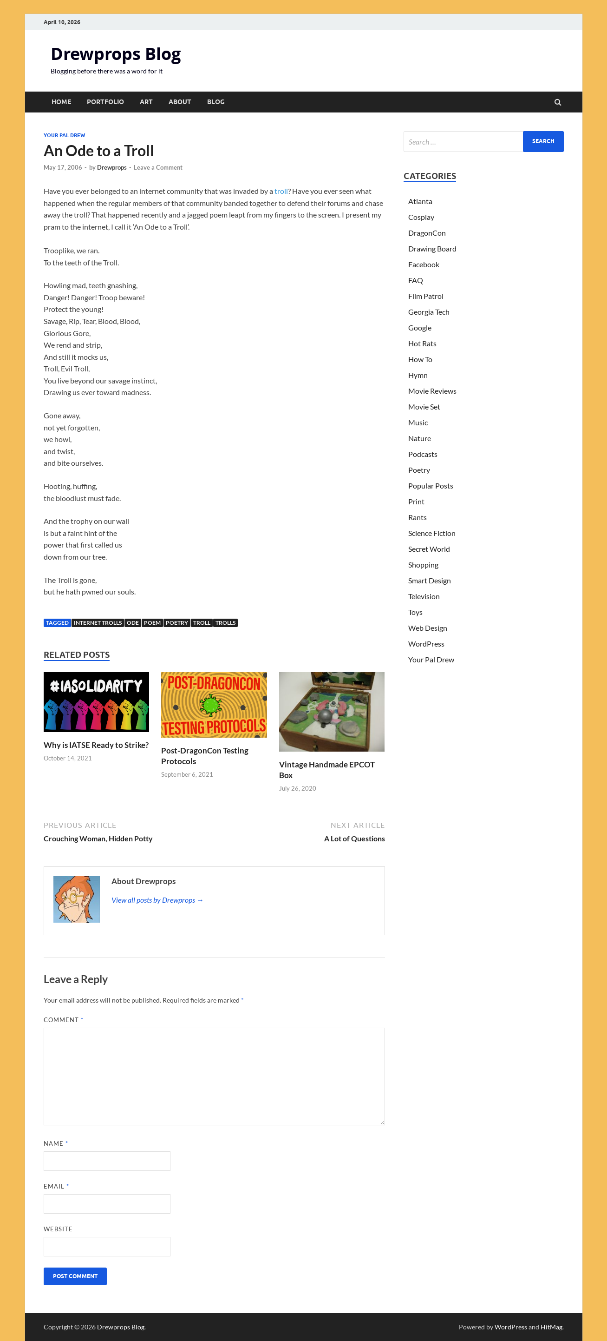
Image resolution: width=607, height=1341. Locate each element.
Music (418, 422)
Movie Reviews (432, 390)
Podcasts (422, 453)
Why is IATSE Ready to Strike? (96, 745)
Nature (419, 438)
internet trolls (98, 622)
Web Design (427, 627)
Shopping (423, 564)
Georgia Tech (429, 311)
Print (416, 501)
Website (58, 1229)
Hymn (418, 374)
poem (152, 622)
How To (420, 359)
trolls (225, 622)
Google (419, 327)
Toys (415, 612)
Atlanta (420, 201)
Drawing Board (432, 248)
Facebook (423, 264)
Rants (417, 517)
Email (56, 1186)
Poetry (177, 622)
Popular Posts (430, 485)
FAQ (415, 280)
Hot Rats (422, 343)
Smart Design (429, 580)
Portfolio (105, 102)
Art (146, 102)
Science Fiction (432, 532)
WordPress (426, 643)
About (180, 102)
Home (61, 102)
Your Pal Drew (64, 135)
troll (281, 190)
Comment (64, 1020)
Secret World (429, 548)
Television (424, 596)
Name (56, 1143)
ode (133, 622)
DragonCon (427, 232)
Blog (216, 102)
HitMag (551, 1327)
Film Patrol (426, 295)
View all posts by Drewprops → (157, 899)
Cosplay (421, 216)
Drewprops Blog (116, 53)
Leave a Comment (158, 167)
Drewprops (112, 167)
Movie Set (424, 406)
